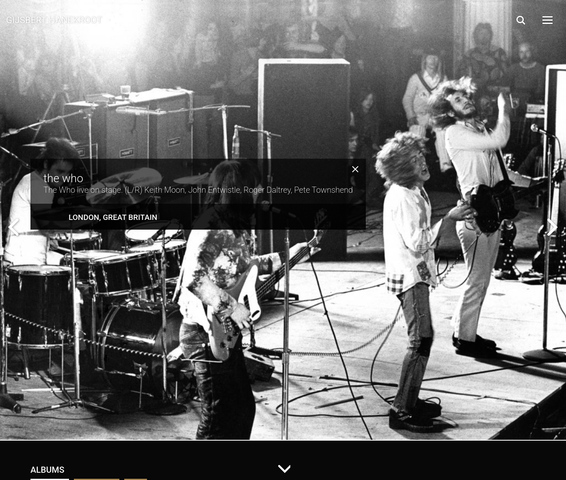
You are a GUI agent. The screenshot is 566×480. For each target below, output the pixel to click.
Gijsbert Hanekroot (54, 19)
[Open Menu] (547, 20)
